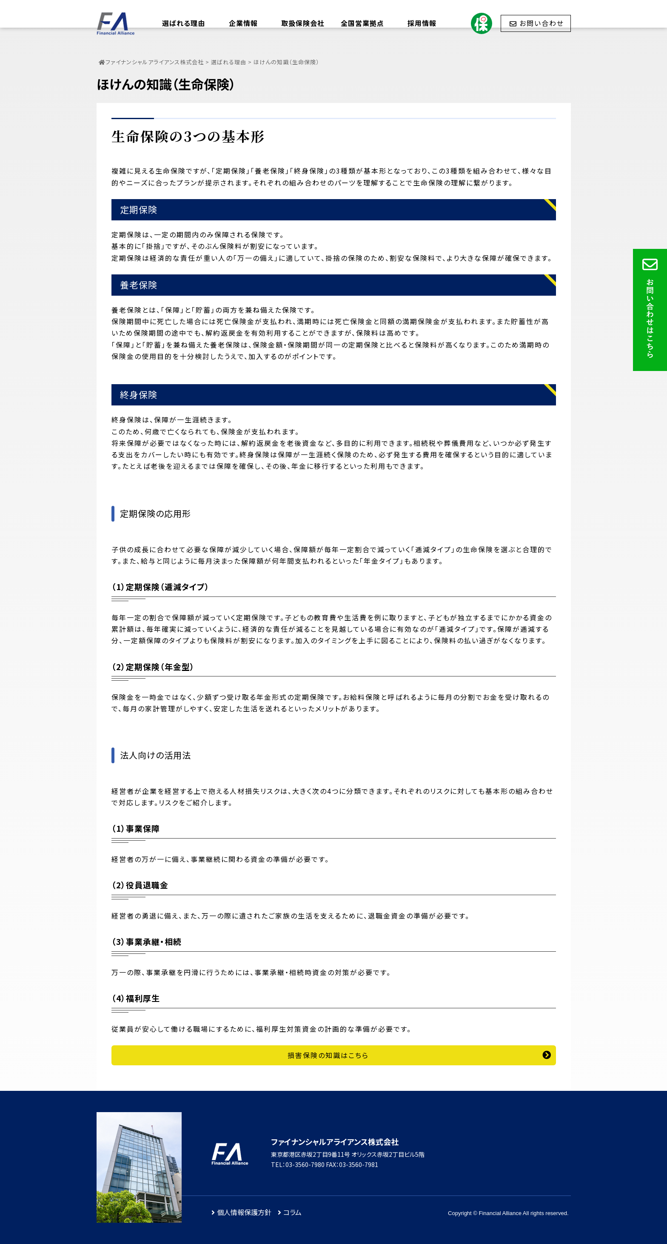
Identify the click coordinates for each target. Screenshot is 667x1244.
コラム (292, 1212)
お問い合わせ (541, 23)
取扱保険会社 (303, 23)
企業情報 (243, 23)
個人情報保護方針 (244, 1212)
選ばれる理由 (183, 23)
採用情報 (422, 23)
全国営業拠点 (362, 23)
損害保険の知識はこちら (328, 1055)
